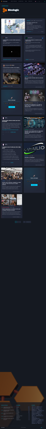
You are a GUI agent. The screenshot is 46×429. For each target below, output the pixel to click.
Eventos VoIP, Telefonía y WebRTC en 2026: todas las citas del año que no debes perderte (11, 183)
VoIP (23, 408)
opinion (41, 419)
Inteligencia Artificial (7, 59)
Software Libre (23, 419)
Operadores (23, 416)
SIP (33, 408)
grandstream (35, 419)
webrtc (40, 414)
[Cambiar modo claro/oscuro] (39, 1)
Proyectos (30, 1)
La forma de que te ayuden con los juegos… (11, 67)
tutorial (34, 414)
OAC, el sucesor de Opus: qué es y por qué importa (34, 78)
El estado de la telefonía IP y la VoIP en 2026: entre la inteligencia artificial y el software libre (33, 105)
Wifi (40, 423)
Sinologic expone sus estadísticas (32, 23)
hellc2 (42, 31)
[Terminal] (41, 1)
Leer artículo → (29, 31)
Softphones (40, 420)
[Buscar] (37, 1)
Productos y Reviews (6, 207)
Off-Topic (23, 418)
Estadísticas (20, 1)
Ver (19, 59)
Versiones (23, 411)
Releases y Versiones (36, 413)
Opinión (12, 162)
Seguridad (23, 412)
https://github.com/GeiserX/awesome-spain (10, 129)
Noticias (26, 76)
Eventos (23, 410)
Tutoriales (26, 129)
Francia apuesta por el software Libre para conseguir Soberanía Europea (11, 210)
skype (40, 409)
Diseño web (34, 410)
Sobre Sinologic (14, 1)
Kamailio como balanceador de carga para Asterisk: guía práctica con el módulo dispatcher (34, 132)
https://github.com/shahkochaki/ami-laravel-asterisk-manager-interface (33, 51)
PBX (33, 415)
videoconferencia (35, 418)
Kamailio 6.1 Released (29, 157)
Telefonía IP (5, 86)
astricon (34, 420)
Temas (26, 1)
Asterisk (27, 59)
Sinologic (28, 20)
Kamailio (34, 409)
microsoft (34, 423)
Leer (25, 113)
